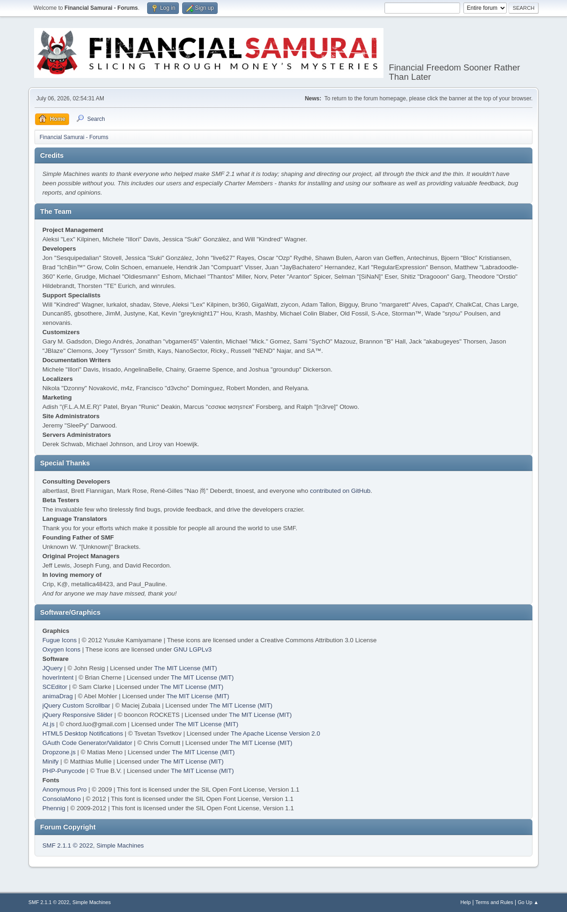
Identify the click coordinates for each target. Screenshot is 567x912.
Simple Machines (119, 845)
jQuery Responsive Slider (78, 714)
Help (466, 902)
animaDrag (58, 696)
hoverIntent (58, 677)
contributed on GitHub (340, 490)
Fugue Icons (60, 640)
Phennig (54, 808)
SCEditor (55, 686)
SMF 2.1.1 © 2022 (68, 845)
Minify (51, 761)
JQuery (53, 668)
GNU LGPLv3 (193, 649)
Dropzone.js (59, 752)
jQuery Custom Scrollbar (76, 705)
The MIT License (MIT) (185, 668)
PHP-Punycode (64, 770)
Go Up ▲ (528, 902)
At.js (49, 724)
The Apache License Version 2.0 (275, 733)
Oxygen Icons (62, 649)
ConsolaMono (62, 798)
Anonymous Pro (65, 789)
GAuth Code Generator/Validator (87, 742)
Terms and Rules (494, 902)
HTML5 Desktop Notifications (83, 733)
